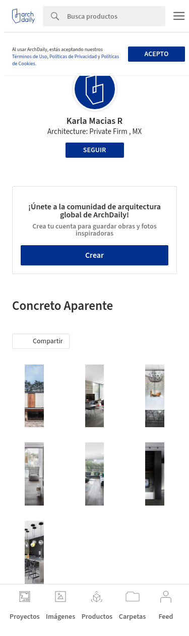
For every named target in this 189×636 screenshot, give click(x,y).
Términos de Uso (29, 56)
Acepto (156, 54)
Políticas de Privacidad (73, 56)
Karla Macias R (95, 121)
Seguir (94, 150)
